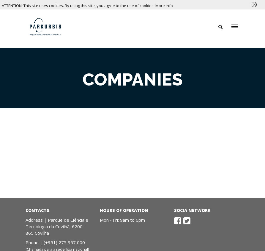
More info (164, 5)
